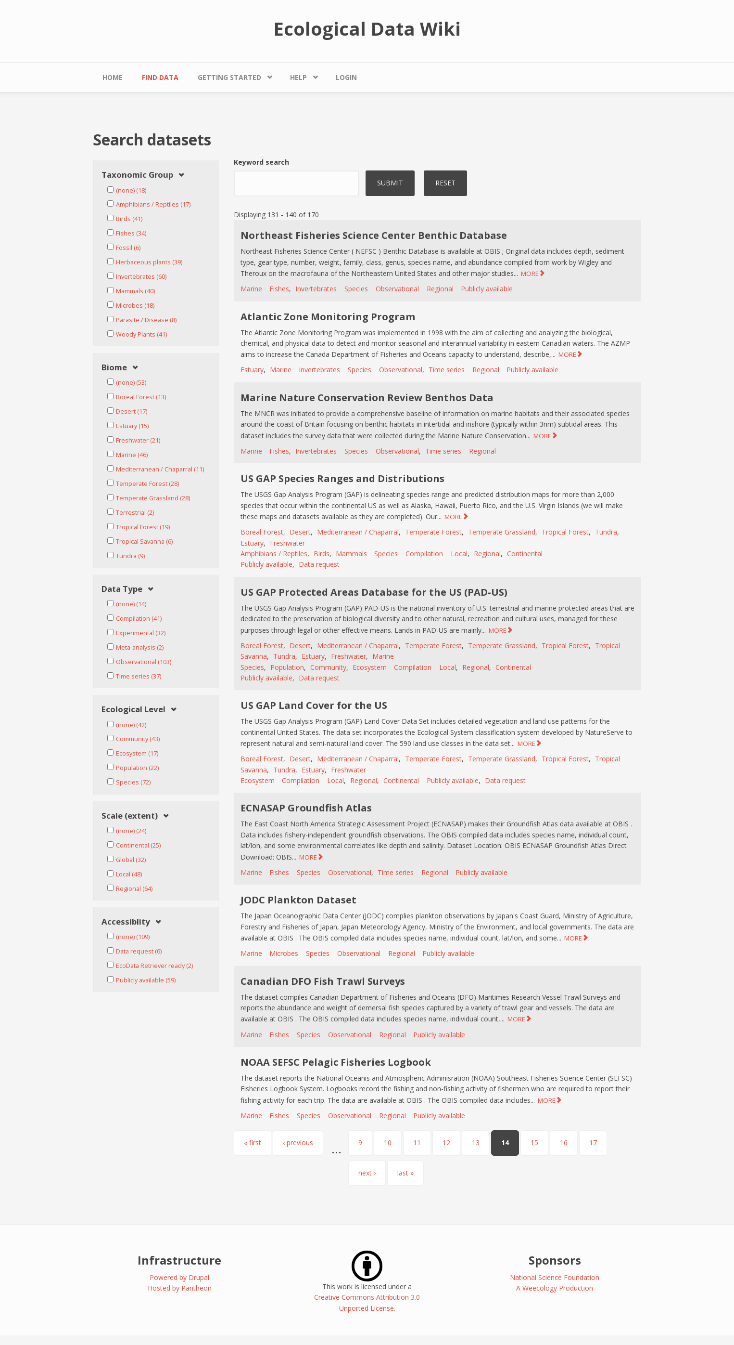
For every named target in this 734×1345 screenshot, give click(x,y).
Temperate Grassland (501, 531)
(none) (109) (133, 937)
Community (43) (138, 739)
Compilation (424, 553)
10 (388, 1142)
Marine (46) (132, 455)
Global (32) (131, 860)
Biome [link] (114, 368)
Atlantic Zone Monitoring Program (327, 316)
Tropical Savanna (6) (144, 541)
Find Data (160, 77)
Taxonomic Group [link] (137, 175)
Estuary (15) (132, 426)
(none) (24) (131, 831)
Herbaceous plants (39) (149, 262)
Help (298, 77)
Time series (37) (138, 676)
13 (476, 1142)
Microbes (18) (135, 305)
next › (367, 1172)
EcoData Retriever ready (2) (154, 966)
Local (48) (129, 874)
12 (446, 1142)
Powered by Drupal (179, 1277)
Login (346, 77)
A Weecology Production (554, 1288)
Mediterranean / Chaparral (358, 531)
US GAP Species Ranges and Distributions (342, 478)
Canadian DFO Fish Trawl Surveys (322, 981)
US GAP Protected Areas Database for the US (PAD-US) (373, 592)
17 (593, 1142)
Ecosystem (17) (137, 753)
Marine (251, 288)
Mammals (351, 553)
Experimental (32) (140, 633)
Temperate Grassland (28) (153, 498)
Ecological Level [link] (133, 710)
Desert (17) (131, 411)
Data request (319, 564)
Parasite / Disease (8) (146, 320)
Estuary (252, 369)
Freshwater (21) (138, 440)
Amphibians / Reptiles (273, 553)
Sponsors (555, 1260)
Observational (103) (143, 662)
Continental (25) (138, 845)
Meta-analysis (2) (140, 647)
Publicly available (487, 288)
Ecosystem (370, 667)
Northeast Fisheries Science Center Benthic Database (373, 235)
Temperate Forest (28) (147, 484)
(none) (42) (131, 725)
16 (564, 1142)
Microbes (283, 953)
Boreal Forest (261, 531)
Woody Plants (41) (141, 334)
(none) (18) (131, 190)
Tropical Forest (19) (143, 527)
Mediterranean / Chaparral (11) (160, 469)
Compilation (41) (139, 618)
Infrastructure (179, 1260)
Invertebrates (316, 288)
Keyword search (261, 162)
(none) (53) (131, 383)
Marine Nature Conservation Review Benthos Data (367, 397)
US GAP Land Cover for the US (313, 705)
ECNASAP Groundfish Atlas (306, 807)
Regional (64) (134, 889)
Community (328, 667)
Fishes (279, 288)
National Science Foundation (554, 1277)
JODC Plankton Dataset (298, 899)
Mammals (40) (135, 291)
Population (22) (137, 768)
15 (534, 1142)
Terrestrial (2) (135, 513)
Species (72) (133, 782)
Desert (300, 531)
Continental (525, 553)
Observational (397, 288)
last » (405, 1172)
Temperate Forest (433, 531)
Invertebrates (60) (141, 277)
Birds (321, 553)
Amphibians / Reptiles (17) (153, 204)
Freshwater (287, 543)
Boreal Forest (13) (141, 397)
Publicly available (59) (146, 980)
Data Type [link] (121, 589)
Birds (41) (129, 219)
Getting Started (229, 77)
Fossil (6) (128, 248)
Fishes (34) (131, 233)
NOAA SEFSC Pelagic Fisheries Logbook (335, 1062)
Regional (440, 288)
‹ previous (298, 1142)
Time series (447, 369)
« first (252, 1142)
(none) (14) (131, 604)
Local (459, 553)
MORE (530, 273)
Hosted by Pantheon (180, 1288)
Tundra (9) (130, 556)
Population (287, 667)
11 (417, 1142)
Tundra (606, 531)
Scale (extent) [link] (129, 816)
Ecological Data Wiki (367, 28)
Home (112, 77)
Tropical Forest (565, 531)
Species (356, 288)
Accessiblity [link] (125, 922)
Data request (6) (139, 951)
